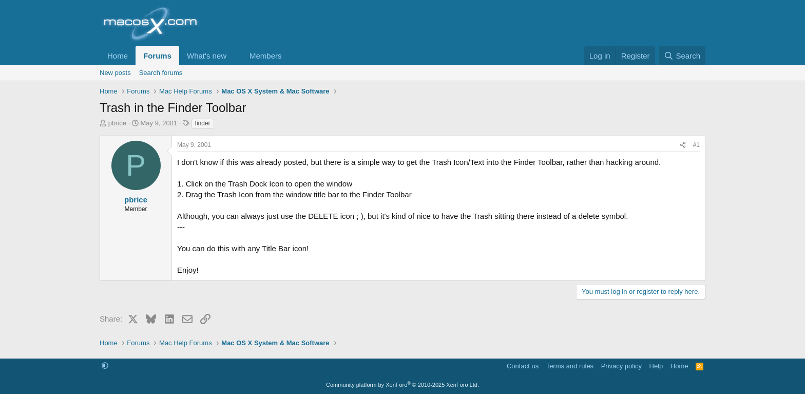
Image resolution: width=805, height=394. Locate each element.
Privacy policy (621, 366)
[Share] (682, 145)
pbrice (117, 123)
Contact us (523, 366)
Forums (157, 55)
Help (656, 366)
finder (202, 123)
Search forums (161, 73)
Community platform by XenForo (402, 385)
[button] (234, 55)
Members (266, 55)
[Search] (682, 55)
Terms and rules (569, 366)
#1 (696, 144)
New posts (115, 73)
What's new (206, 55)
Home (117, 55)
